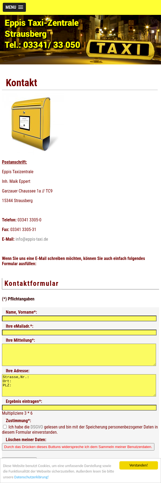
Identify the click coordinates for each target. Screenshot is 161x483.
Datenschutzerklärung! (31, 477)
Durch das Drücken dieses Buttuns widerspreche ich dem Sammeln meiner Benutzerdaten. (78, 455)
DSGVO (37, 435)
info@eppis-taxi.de (31, 239)
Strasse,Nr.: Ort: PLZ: (79, 391)
